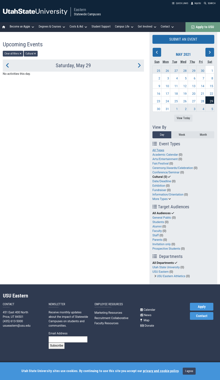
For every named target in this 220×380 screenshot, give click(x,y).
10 (167, 86)
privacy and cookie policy (160, 371)
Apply (202, 307)
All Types (158, 150)
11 (176, 86)
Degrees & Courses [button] (52, 26)
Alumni (157, 226)
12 (185, 86)
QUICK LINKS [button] (180, 3)
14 (202, 86)
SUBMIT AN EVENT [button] (183, 39)
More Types (160, 199)
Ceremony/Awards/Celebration (172, 168)
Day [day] (162, 134)
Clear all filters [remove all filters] (13, 53)
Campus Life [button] (124, 26)
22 (211, 93)
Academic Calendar (165, 154)
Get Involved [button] (147, 26)
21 (202, 93)
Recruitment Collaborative (111, 318)
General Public (161, 217)
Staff (155, 235)
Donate (147, 325)
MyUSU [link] (196, 3)
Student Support (101, 26)
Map (144, 320)
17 (167, 93)
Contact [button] (167, 26)
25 (158, 71)
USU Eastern (160, 271)
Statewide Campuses (87, 14)
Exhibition (158, 185)
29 (193, 71)
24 (167, 101)
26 (167, 71)
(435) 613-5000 (13, 321)
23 (158, 101)
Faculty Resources (106, 323)
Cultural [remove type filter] (30, 53)
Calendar (147, 309)
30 (202, 71)
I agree (189, 371)
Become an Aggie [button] (22, 26)
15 (211, 86)
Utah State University (166, 267)
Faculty (157, 231)
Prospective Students (166, 248)
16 (158, 93)
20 (193, 93)
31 (167, 109)
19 (185, 93)
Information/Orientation (167, 194)
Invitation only (161, 244)
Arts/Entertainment (165, 159)
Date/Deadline (161, 181)
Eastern (80, 9)
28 (185, 71)
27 (176, 71)
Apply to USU (202, 27)
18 (176, 93)
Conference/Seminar (166, 172)
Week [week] (182, 134)
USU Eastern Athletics (171, 276)
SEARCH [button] (210, 3)
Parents (157, 240)
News (145, 315)
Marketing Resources (108, 312)
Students (158, 222)
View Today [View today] (183, 118)
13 (193, 86)
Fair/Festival (160, 163)
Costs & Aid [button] (78, 26)
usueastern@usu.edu (16, 325)
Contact (201, 316)
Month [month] (203, 134)
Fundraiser (159, 190)
